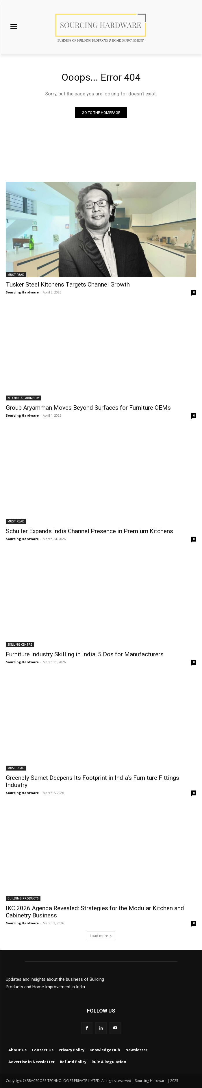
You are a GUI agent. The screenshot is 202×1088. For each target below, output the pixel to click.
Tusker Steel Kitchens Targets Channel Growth (68, 284)
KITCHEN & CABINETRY (24, 398)
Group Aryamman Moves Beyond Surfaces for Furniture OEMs (88, 407)
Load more (101, 935)
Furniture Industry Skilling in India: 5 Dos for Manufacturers (85, 654)
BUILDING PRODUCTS (23, 898)
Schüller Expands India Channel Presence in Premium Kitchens (89, 531)
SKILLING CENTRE (20, 644)
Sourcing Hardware (22, 292)
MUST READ (16, 275)
